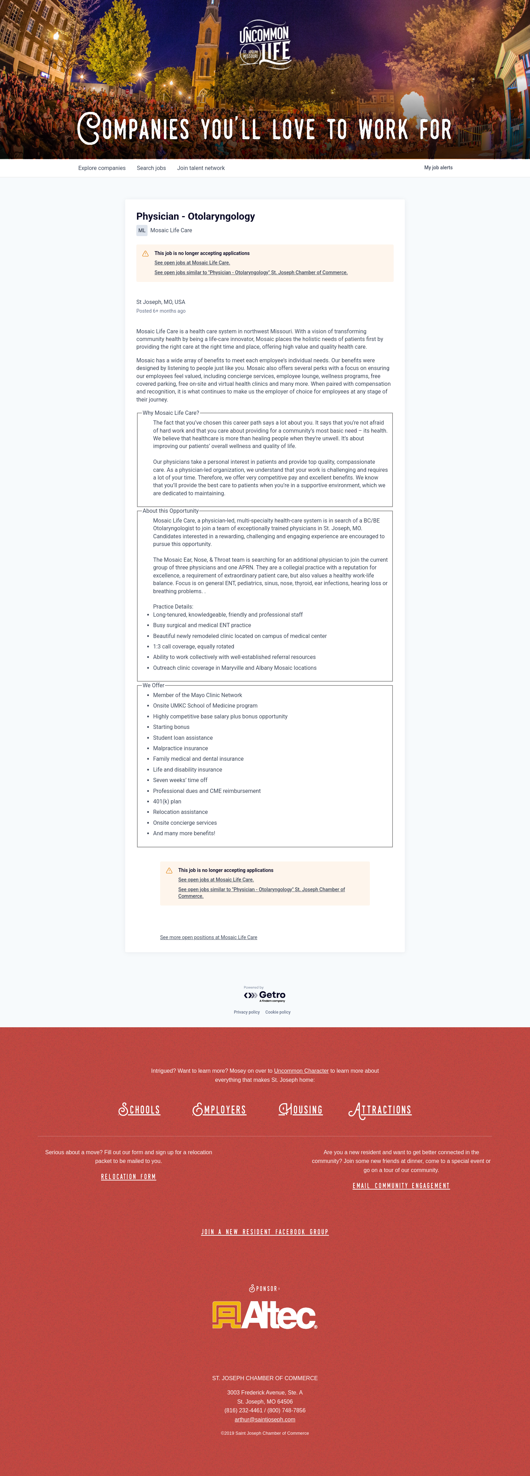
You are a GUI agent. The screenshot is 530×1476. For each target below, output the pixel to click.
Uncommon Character (301, 1071)
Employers (219, 1110)
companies (102, 168)
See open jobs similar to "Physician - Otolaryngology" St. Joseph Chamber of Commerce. (251, 272)
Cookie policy (278, 1012)
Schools (139, 1110)
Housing (301, 1110)
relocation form (128, 1177)
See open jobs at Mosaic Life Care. (192, 262)
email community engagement (401, 1186)
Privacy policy (247, 1012)
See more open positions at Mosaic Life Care (208, 937)
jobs (151, 168)
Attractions (383, 1110)
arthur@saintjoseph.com (265, 1419)
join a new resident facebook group (265, 1232)
